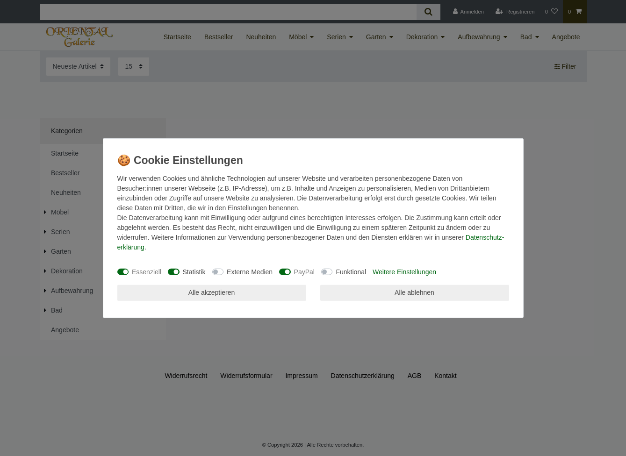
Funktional (351, 271)
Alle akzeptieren (211, 292)
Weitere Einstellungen (404, 271)
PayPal (304, 271)
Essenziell (146, 271)
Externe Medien (250, 271)
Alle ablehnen (414, 292)
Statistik (194, 271)
